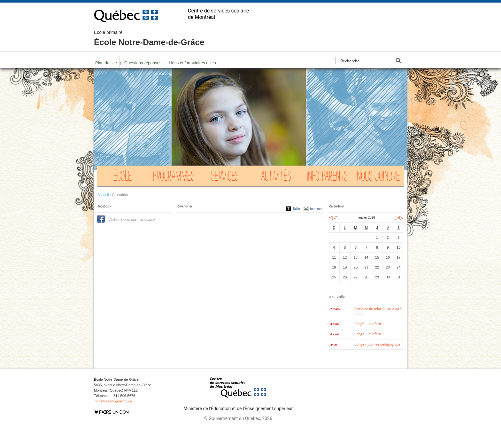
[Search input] (367, 60)
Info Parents (327, 177)
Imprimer (316, 209)
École (122, 177)
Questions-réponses (142, 62)
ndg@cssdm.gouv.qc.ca (113, 401)
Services (225, 177)
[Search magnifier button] (398, 60)
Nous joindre (378, 177)
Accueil (103, 195)
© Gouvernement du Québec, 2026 (238, 418)
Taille (296, 209)
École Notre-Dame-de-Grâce (149, 38)
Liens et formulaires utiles (192, 62)
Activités (276, 177)
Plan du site (106, 62)
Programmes (174, 177)
